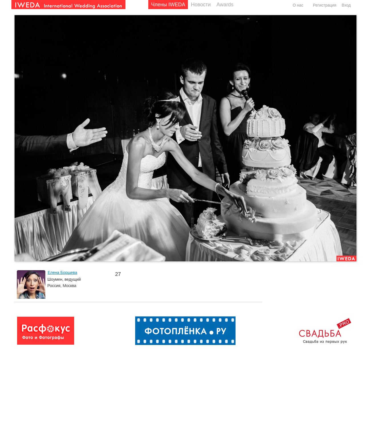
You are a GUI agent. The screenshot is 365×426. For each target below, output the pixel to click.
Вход (346, 5)
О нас (298, 5)
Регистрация (324, 5)
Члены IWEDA (168, 4)
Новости (201, 4)
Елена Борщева (62, 272)
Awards (225, 4)
